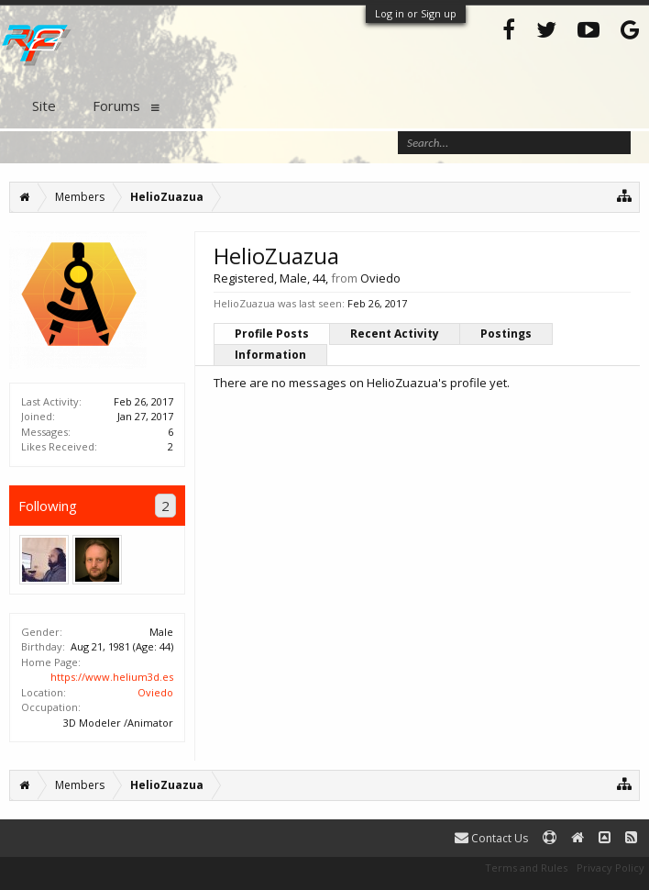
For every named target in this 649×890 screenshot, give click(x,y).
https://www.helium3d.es (111, 677)
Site (44, 105)
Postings (506, 333)
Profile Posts (272, 333)
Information (270, 354)
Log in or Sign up (415, 13)
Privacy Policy (610, 867)
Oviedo (155, 692)
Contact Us (491, 838)
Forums (116, 105)
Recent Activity (394, 333)
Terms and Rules (526, 867)
